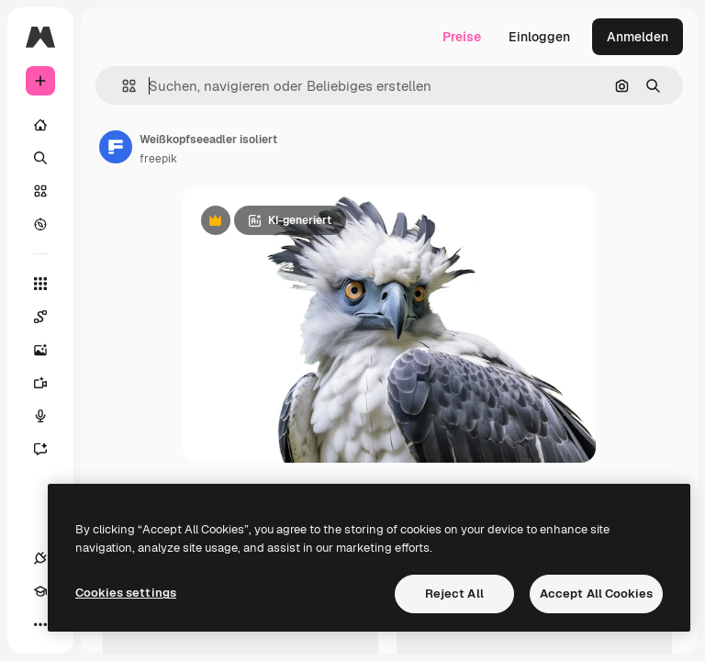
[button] (121, 86)
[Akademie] (40, 591)
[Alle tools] (40, 283)
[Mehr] (40, 624)
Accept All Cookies (596, 593)
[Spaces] (49, 316)
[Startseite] (40, 125)
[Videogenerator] (49, 383)
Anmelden (637, 36)
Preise (461, 36)
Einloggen (539, 36)
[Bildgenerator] (49, 349)
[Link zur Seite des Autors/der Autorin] (115, 146)
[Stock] (40, 191)
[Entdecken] (40, 224)
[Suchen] (40, 158)
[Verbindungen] (40, 558)
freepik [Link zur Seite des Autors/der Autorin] (158, 158)
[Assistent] (49, 449)
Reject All (454, 593)
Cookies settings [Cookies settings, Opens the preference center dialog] (125, 592)
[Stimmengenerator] (49, 416)
